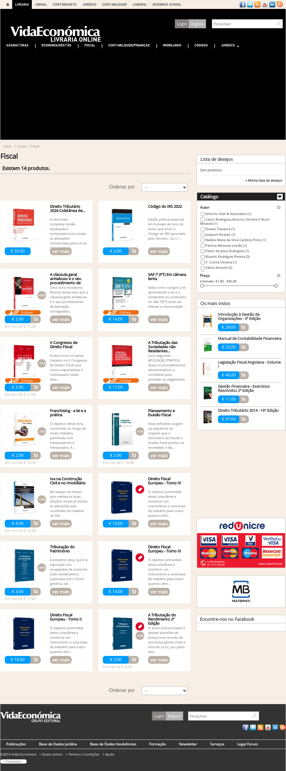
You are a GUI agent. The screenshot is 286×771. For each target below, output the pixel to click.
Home (7, 4)
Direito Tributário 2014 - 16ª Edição (248, 410)
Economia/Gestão (56, 45)
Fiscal (89, 45)
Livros (22, 146)
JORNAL (41, 4)
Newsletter (188, 744)
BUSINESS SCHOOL (167, 4)
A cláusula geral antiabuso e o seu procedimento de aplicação (65, 281)
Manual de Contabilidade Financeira (249, 338)
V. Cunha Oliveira (221, 262)
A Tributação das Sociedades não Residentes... (162, 347)
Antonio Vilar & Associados (228, 213)
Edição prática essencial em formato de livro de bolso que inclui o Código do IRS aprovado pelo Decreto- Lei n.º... (167, 229)
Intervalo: (207, 281)
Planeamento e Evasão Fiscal (161, 412)
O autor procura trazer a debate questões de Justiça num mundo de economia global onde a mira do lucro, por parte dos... (166, 640)
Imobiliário (172, 45)
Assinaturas (17, 45)
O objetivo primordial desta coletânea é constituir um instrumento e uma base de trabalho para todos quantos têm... (167, 572)
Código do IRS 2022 (165, 206)
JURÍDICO (89, 4)
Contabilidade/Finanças (129, 45)
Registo (197, 23)
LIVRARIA (22, 4)
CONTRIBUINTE (64, 4)
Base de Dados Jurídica (58, 744)
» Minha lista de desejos (264, 180)
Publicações (16, 744)
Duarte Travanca (220, 229)
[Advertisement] (143, 95)
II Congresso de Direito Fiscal (63, 344)
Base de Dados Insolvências (113, 744)
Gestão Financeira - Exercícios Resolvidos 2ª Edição (244, 388)
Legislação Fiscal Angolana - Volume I (249, 364)
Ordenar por (122, 186)
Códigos (201, 45)
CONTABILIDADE (114, 4)
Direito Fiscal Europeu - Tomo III (164, 549)
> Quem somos (50, 754)
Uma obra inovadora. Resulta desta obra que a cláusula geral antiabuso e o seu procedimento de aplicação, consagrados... (69, 299)
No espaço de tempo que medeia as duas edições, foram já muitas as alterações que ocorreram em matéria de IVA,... (68, 503)
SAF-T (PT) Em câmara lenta (167, 276)
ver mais (61, 251)
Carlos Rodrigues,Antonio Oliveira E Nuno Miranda (235, 221)
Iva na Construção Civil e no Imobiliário (68, 481)
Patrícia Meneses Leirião (226, 245)
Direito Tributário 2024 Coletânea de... (67, 208)
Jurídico (227, 46)
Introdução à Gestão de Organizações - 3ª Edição (239, 316)
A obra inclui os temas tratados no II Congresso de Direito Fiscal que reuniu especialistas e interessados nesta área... (68, 367)
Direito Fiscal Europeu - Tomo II (66, 617)
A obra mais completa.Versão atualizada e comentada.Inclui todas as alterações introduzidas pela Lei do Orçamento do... (68, 233)
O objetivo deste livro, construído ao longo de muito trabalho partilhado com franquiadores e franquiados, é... (68, 435)
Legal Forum (247, 744)
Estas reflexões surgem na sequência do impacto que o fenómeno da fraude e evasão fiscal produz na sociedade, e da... (166, 435)
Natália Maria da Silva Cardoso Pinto (235, 240)
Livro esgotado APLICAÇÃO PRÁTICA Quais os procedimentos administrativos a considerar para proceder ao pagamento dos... (167, 369)
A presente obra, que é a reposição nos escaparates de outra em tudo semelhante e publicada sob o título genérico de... (68, 572)
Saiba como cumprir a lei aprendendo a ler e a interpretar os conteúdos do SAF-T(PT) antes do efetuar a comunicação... (167, 297)
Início (7, 146)
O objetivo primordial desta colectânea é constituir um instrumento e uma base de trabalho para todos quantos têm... (167, 503)
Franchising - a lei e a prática (68, 412)
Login (182, 23)
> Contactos (12, 761)
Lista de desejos (216, 159)
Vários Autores (218, 267)
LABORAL (140, 4)
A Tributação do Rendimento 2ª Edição (162, 619)
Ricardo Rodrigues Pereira (227, 256)
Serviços (217, 744)
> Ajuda (108, 754)
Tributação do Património (62, 549)
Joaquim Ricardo (220, 234)
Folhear (27, 312)
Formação (157, 744)
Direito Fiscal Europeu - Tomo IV (164, 481)
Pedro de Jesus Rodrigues (227, 251)
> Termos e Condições (82, 754)
